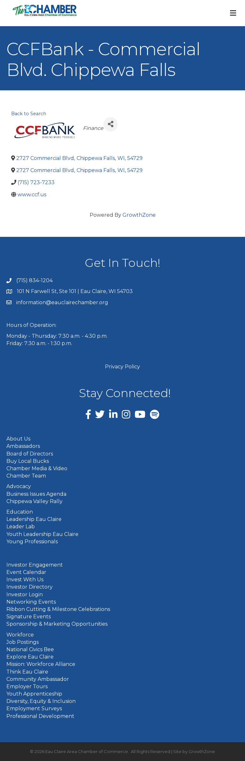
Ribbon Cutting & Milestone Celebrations (58, 609)
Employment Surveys (34, 708)
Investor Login (24, 594)
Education (19, 512)
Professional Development (40, 716)
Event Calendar (26, 572)
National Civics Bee (30, 649)
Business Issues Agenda (36, 494)
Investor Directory (29, 587)
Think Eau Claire (27, 672)
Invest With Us (24, 579)
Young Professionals (32, 542)
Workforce (20, 635)
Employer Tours (27, 686)
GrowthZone (139, 215)
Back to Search (28, 114)
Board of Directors (29, 454)
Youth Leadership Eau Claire (42, 534)
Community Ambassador (37, 679)
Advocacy (18, 486)
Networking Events (31, 602)
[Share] (110, 124)
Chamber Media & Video (36, 468)
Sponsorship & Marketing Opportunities (57, 624)
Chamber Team (26, 476)
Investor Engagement (34, 565)
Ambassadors (23, 446)
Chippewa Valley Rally (34, 501)
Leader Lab (20, 527)
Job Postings (22, 642)
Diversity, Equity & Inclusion (41, 701)
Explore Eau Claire (30, 657)
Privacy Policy (122, 367)
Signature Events (28, 617)
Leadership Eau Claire (34, 519)
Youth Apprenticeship (34, 694)
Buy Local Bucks (27, 461)
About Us (18, 439)
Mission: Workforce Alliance (40, 664)
